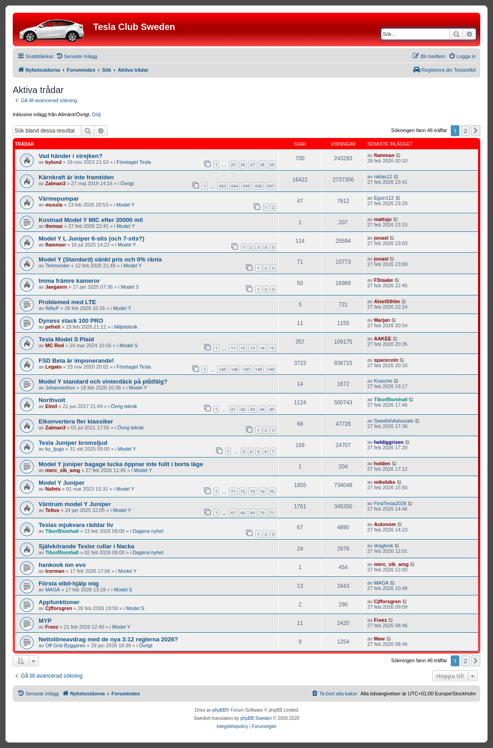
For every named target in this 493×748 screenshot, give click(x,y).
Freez (52, 627)
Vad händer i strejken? (71, 156)
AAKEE (383, 338)
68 (243, 513)
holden (382, 463)
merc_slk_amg (62, 470)
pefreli (52, 327)
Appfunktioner (59, 602)
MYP (45, 620)
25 (233, 164)
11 (233, 348)
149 (270, 369)
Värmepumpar (59, 198)
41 (233, 409)
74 (262, 491)
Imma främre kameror (69, 280)
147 (246, 369)
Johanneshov (60, 387)
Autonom (385, 524)
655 (246, 186)
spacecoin (386, 360)
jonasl (381, 238)
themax (54, 226)
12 (243, 348)
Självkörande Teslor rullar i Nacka (86, 546)
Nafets (53, 489)
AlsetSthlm (387, 301)
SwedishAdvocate (394, 420)
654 (234, 186)
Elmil (51, 406)
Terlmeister (57, 265)
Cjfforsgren (58, 608)
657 (270, 186)
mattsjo (383, 219)
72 (243, 491)
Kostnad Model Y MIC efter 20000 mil (91, 220)
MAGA (52, 589)
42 (243, 409)
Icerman (54, 571)
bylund (53, 162)
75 (272, 491)
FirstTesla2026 (390, 503)
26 (243, 164)
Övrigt (126, 183)
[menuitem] (76, 56)
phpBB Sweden (256, 718)
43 (252, 409)
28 (262, 164)
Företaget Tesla (134, 162)
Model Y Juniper (61, 482)
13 (252, 348)
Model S (128, 345)
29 (272, 164)
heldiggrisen (389, 442)
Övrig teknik (124, 406)
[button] (475, 130)
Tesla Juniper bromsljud (73, 442)
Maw (379, 638)
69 (252, 513)
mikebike (384, 482)
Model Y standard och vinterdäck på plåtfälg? (103, 381)
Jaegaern (56, 287)
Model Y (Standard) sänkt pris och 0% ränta (100, 259)
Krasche (383, 381)
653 (222, 186)
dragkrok (384, 545)
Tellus (52, 510)
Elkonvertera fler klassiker (76, 421)
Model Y (125, 204)
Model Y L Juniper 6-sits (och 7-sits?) (91, 238)
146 (234, 369)
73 (252, 491)
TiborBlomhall (391, 399)
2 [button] (465, 131)
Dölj (96, 114)
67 (233, 513)
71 (233, 491)
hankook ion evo (62, 564)
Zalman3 (55, 183)
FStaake (383, 280)
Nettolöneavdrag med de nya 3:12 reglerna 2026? (108, 639)
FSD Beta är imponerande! (76, 360)
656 (258, 186)
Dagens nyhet (148, 531)
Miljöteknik (125, 327)
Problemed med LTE (67, 302)
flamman (384, 155)
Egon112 (384, 198)
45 (272, 409)
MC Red (54, 345)
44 (262, 409)
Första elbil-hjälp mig (69, 583)
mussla (54, 204)
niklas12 (383, 176)
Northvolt (52, 400)
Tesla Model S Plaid (66, 339)
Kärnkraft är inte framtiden (76, 177)
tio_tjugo (54, 449)
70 (262, 513)
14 (262, 348)
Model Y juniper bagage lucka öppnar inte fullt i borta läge (121, 464)
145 (222, 369)
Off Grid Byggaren (65, 645)
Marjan (382, 320)
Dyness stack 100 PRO (71, 320)
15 (272, 348)
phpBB (219, 710)
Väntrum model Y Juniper (75, 504)
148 (258, 369)
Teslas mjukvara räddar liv (76, 525)
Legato (53, 366)
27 (252, 164)
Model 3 (129, 287)
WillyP (52, 308)
